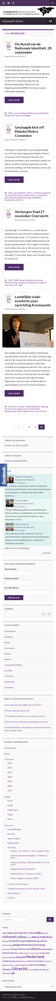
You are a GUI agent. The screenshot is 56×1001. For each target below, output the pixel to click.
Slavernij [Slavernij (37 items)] (33, 961)
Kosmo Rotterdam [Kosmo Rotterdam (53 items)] (21, 949)
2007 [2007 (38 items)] (4, 933)
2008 (16, 280)
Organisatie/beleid (13, 665)
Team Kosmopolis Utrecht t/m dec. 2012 (26, 888)
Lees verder (14, 100)
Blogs (7, 642)
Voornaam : (18, 572)
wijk (20, 285)
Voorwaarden (13, 893)
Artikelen (22, 56)
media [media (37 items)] (42, 953)
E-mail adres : (11, 587)
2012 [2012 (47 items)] (31, 933)
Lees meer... (47, 553)
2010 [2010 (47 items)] (20, 933)
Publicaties (9, 681)
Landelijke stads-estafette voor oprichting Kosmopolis (33, 301)
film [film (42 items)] (20, 941)
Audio (10, 805)
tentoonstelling (22, 115)
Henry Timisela (34, 193)
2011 (9, 772)
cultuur (20, 406)
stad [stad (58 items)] (39, 961)
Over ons (8, 825)
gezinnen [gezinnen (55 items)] (42, 941)
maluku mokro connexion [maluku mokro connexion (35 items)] (28, 953)
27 (35, 427)
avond (17, 113)
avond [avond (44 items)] (45, 933)
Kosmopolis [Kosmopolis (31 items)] (6, 949)
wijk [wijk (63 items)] (12, 973)
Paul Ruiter (21, 530)
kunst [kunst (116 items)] (36, 949)
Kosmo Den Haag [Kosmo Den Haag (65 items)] (35, 944)
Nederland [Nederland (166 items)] (35, 956)
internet (39, 280)
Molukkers (37, 197)
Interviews (9, 648)
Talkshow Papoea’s (23, 476)
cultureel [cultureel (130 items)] (9, 937)
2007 (10, 113)
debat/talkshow (27, 113)
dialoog (44, 406)
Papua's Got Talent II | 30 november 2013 (29, 851)
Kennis (7, 653)
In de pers (9, 759)
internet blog (11, 282)
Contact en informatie (17, 884)
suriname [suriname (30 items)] (16, 965)
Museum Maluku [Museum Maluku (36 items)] (9, 957)
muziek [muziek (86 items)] (21, 957)
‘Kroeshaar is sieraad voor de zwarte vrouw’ (24, 716)
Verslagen (9, 687)
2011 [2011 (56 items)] (26, 932)
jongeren (46, 193)
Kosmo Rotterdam (13, 195)
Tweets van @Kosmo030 (16, 445)
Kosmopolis (10, 411)
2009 (9, 781)
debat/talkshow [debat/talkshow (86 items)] (41, 937)
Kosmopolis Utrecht (12, 21)
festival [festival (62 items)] (13, 940)
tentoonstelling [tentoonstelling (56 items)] (37, 964)
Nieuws (7, 659)
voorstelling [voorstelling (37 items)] (33, 970)
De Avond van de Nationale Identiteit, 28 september (33, 48)
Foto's (10, 800)
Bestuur (11, 834)
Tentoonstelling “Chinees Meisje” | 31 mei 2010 (30, 863)
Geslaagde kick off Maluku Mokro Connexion (29, 131)
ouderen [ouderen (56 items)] (6, 961)
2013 (9, 763)
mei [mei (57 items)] (47, 952)
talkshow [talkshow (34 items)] (24, 965)
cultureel (12, 406)
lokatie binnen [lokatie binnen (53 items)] (9, 953)
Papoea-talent (21, 500)
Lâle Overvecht (22, 524)
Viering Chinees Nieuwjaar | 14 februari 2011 (28, 856)
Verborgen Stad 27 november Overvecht (32, 214)
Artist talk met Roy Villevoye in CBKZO (22, 705)
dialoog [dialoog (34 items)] (5, 941)
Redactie (12, 56)
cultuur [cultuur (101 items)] (22, 937)
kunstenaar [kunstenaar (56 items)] (46, 949)
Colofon (11, 897)
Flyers (10, 819)
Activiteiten (10, 631)
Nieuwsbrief (13, 843)
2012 (9, 767)
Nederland (9, 115)
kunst (19, 411)
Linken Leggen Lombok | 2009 (24, 878)
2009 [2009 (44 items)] (15, 933)
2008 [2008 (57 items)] (9, 932)
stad (7, 285)
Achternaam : (18, 581)
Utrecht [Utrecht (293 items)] (19, 968)
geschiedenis (42, 113)
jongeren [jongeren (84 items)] (18, 944)
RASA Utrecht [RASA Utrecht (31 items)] (23, 961)
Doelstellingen (14, 829)
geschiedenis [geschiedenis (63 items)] (29, 940)
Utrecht (19, 200)
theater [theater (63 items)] (6, 969)
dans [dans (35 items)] (29, 937)
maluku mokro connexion (35, 195)
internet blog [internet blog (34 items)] (7, 945)
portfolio (8, 670)
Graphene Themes (27, 997)
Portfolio (11, 847)
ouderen (42, 282)
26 (29, 427)
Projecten (9, 676)
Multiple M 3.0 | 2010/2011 (23, 869)
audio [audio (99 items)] (38, 932)
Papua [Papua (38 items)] (14, 961)
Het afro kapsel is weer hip (16, 710)
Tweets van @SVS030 (15, 460)
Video (10, 814)
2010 (9, 777)
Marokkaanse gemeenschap (18, 197)
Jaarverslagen (13, 838)
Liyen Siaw (21, 483)
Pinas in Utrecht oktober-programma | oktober (26, 721)
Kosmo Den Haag (13, 409)
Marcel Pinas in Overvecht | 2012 (25, 873)
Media (7, 797)
